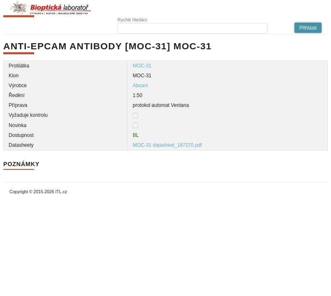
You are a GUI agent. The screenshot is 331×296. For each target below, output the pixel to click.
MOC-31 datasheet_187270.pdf (167, 145)
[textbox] (192, 28)
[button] (308, 28)
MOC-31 (142, 66)
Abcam (140, 85)
